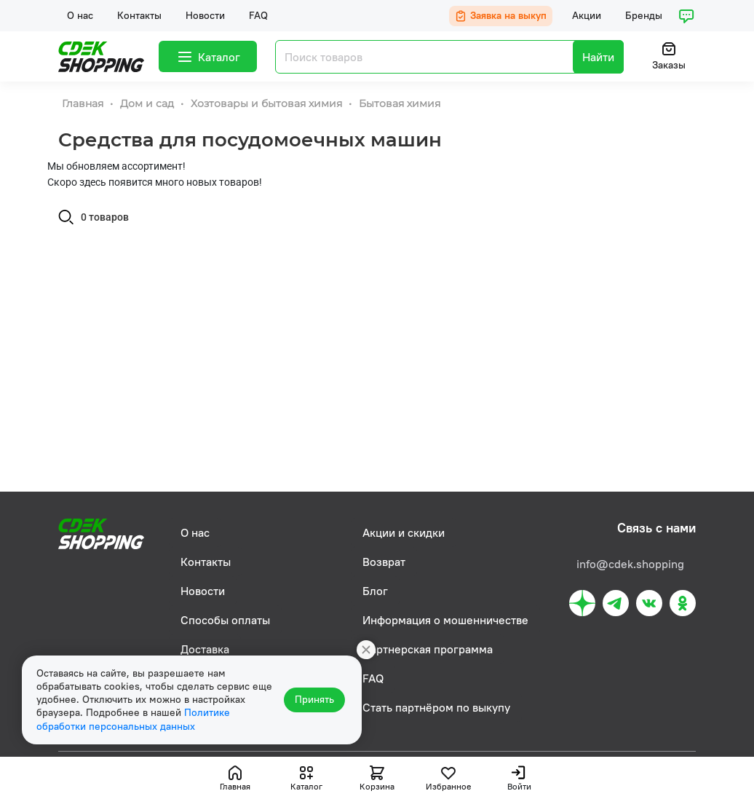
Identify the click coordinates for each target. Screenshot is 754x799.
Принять (316, 700)
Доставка (204, 649)
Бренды (643, 15)
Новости (205, 15)
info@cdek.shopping (630, 563)
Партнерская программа (427, 649)
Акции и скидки (403, 532)
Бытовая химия (399, 103)
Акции (586, 15)
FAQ (258, 15)
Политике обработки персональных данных (133, 720)
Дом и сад (148, 103)
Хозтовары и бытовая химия (268, 103)
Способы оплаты (225, 620)
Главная (84, 103)
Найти (598, 57)
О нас (80, 15)
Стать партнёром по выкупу (436, 707)
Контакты (139, 15)
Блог (375, 590)
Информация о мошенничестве (445, 620)
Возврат (383, 561)
